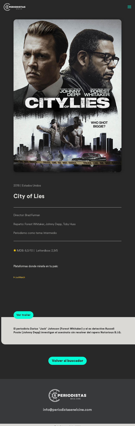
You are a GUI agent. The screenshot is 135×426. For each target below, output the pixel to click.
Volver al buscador (67, 361)
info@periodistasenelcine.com (67, 410)
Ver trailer (23, 315)
